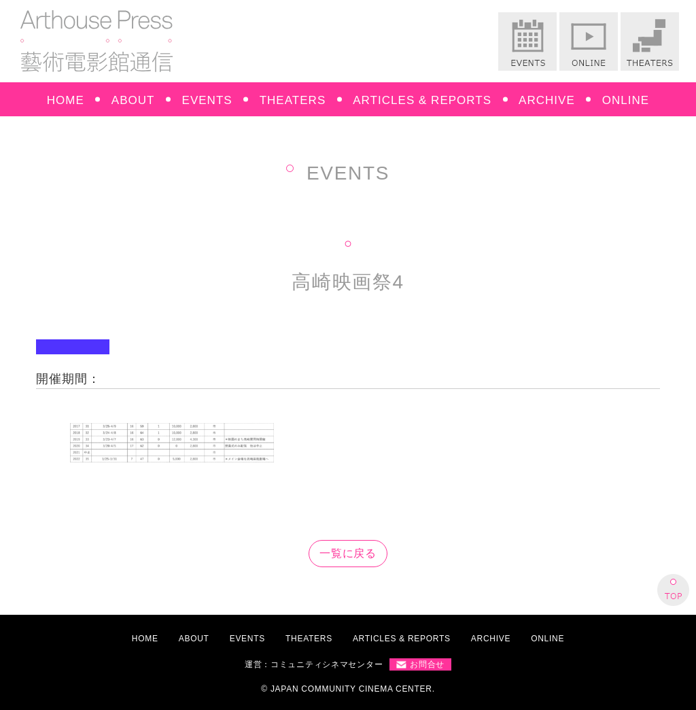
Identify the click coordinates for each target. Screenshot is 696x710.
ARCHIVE (547, 100)
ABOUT (133, 100)
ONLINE (625, 100)
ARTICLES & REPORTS (422, 100)
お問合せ (427, 664)
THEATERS (293, 100)
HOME (65, 100)
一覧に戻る (348, 553)
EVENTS (207, 100)
